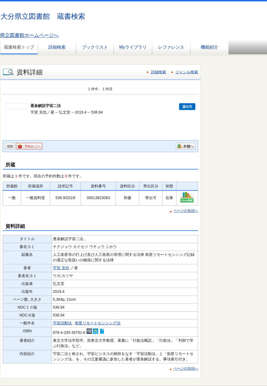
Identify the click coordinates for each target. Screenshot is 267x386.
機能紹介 (209, 47)
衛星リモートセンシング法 (97, 323)
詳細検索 (57, 47)
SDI (10, 146)
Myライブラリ (133, 47)
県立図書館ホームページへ (29, 35)
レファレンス (171, 47)
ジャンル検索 (186, 72)
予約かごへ (32, 146)
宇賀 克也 (61, 268)
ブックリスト (95, 47)
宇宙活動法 (62, 323)
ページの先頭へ (185, 211)
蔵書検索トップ (19, 47)
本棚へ (188, 146)
